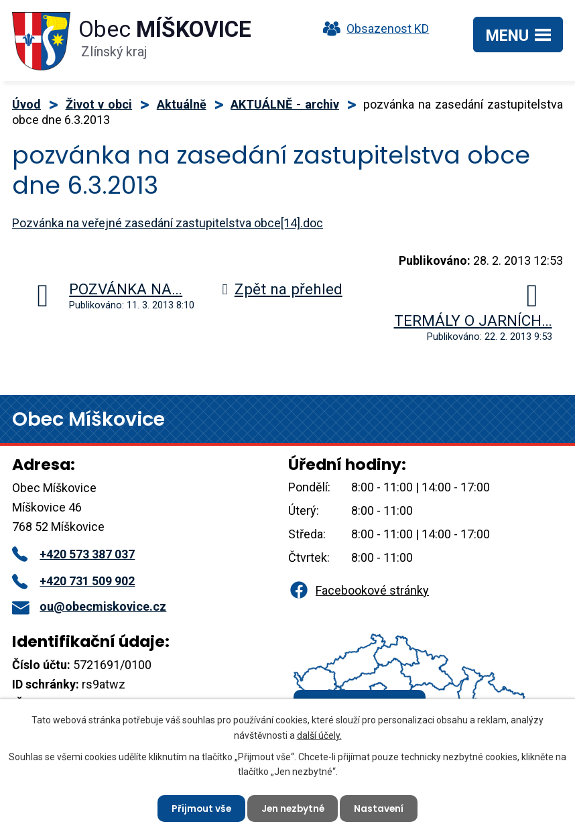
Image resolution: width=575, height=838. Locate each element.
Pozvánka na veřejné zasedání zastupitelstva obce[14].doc (167, 223)
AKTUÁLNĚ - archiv (285, 104)
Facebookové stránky (358, 590)
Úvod (26, 104)
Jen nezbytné (293, 808)
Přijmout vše (199, 808)
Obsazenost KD (372, 28)
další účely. (319, 734)
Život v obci (99, 104)
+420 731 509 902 (73, 581)
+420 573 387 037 (73, 554)
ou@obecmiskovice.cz (89, 606)
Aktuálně (181, 104)
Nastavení (381, 808)
